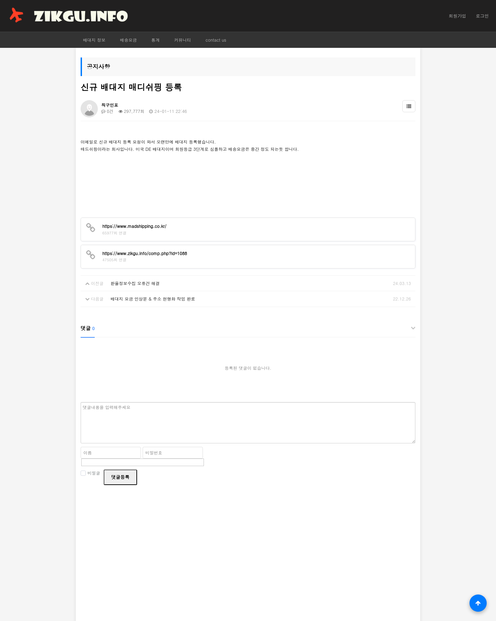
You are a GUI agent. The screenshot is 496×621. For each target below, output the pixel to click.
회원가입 (457, 16)
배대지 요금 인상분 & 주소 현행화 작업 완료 (153, 299)
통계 (155, 40)
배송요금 (128, 40)
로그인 (482, 16)
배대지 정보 (94, 40)
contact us (216, 40)
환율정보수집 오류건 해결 (135, 283)
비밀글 (90, 473)
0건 (107, 111)
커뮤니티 (182, 40)
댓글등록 (120, 477)
